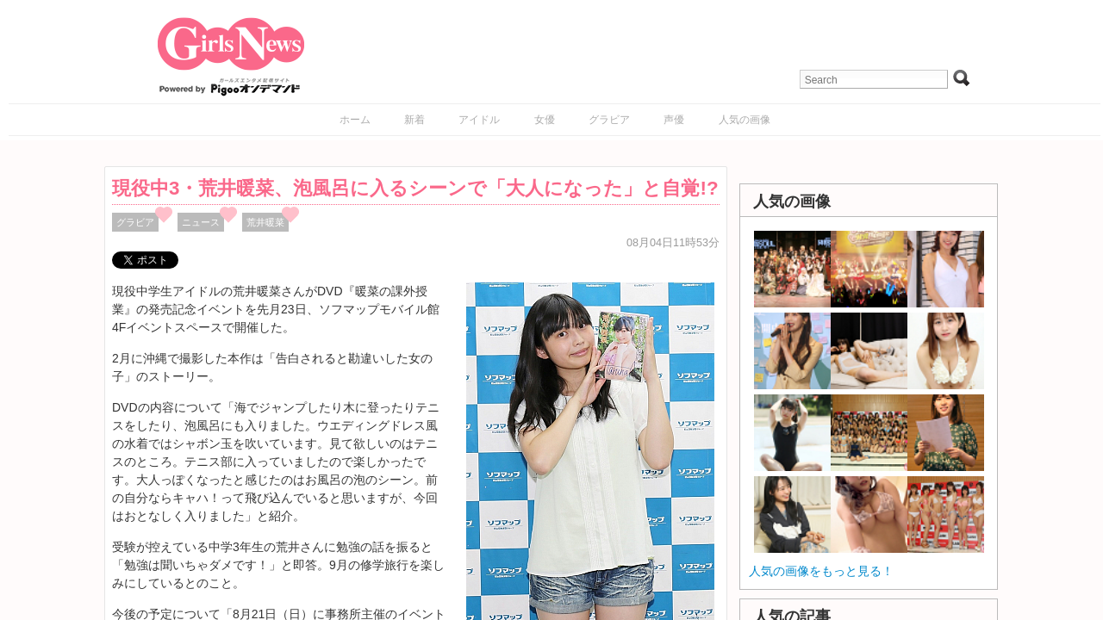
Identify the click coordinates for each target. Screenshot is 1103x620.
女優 (544, 120)
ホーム (355, 120)
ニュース (201, 222)
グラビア (609, 120)
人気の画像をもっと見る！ (821, 571)
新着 (414, 120)
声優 (674, 120)
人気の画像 (744, 120)
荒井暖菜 (265, 222)
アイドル (479, 120)
